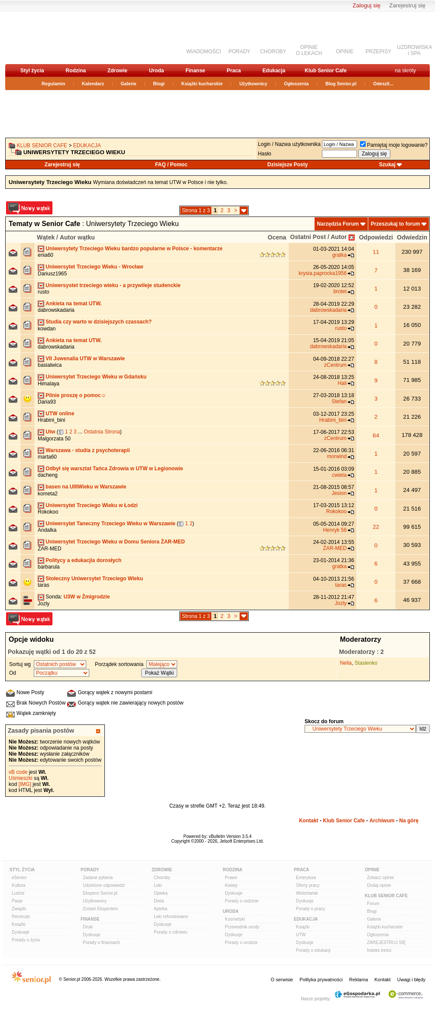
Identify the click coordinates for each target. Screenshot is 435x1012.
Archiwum (382, 821)
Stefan (339, 401)
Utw (50, 432)
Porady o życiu (26, 940)
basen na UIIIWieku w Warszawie (85, 487)
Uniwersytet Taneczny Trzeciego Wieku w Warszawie (110, 524)
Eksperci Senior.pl (100, 893)
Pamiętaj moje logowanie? (394, 145)
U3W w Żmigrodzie (87, 597)
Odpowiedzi (376, 237)
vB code (18, 772)
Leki (158, 885)
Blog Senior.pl (341, 83)
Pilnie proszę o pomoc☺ (75, 395)
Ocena (277, 237)
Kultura (19, 885)
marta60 (47, 457)
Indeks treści (379, 950)
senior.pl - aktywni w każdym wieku (51, 37)
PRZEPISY (378, 51)
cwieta (339, 475)
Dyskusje (20, 932)
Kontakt (308, 821)
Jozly (43, 604)
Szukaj (387, 165)
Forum (373, 903)
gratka (339, 255)
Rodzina (75, 71)
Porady (90, 869)
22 (376, 527)
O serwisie (282, 979)
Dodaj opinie (379, 885)
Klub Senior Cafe (326, 71)
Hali (342, 383)
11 (376, 252)
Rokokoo (48, 512)
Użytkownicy (253, 83)
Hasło (264, 154)
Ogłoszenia (296, 83)
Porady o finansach (101, 942)
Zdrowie (117, 71)
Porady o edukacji (313, 950)
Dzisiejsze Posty (287, 165)
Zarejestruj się (407, 5)
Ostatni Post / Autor (318, 236)
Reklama (358, 979)
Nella (345, 663)
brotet (340, 291)
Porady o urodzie (241, 942)
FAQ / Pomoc (171, 165)
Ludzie (18, 893)
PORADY (239, 51)
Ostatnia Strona (102, 432)
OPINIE (345, 51)
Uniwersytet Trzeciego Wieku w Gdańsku (95, 377)
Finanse (195, 71)
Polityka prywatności (321, 979)
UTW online (59, 414)
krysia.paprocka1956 (323, 273)
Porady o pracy (310, 908)
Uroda (156, 71)
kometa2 (48, 494)
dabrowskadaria (56, 310)
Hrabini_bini (51, 420)
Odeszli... (383, 83)
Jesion (339, 493)
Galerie (128, 83)
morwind (337, 456)
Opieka (161, 893)
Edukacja (274, 71)
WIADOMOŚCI (203, 51)
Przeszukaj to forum (395, 224)
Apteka (160, 908)
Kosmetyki (235, 919)
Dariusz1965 (52, 274)
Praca (234, 71)
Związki (19, 908)
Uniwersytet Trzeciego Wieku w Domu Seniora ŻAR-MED (115, 542)
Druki (88, 927)
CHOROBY (273, 51)
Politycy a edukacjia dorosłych (83, 560)
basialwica (50, 365)
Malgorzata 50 (54, 439)
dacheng (48, 475)
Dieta (159, 901)
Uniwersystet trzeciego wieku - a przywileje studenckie (112, 285)
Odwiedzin (412, 237)
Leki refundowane (171, 916)
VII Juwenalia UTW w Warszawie (85, 359)
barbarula (49, 567)
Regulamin (53, 83)
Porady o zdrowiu (170, 932)
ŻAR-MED (50, 549)
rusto (43, 292)
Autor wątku (77, 237)
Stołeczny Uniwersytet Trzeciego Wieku (94, 579)
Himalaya (48, 384)
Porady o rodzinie (242, 901)
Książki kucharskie (201, 83)
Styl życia (32, 71)
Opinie (372, 869)
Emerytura (306, 877)
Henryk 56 (335, 530)
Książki (19, 924)
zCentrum (335, 365)
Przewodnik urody (242, 927)
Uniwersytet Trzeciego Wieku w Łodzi (91, 505)
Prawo (231, 877)
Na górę (409, 821)
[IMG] (25, 784)
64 (376, 435)
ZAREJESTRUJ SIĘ (386, 942)
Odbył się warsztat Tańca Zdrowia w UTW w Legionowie (114, 469)
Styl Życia (22, 869)
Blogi (159, 83)
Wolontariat (307, 893)
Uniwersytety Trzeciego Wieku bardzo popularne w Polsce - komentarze (133, 249)
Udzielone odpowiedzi (104, 885)
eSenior (19, 877)
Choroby (162, 877)
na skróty (405, 71)
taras (43, 585)
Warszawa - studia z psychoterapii (87, 450)
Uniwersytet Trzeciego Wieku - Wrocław (94, 267)
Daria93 (47, 402)
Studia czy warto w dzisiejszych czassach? (98, 322)
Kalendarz (93, 83)
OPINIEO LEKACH (309, 50)
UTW (301, 934)
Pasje (17, 901)
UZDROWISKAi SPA (414, 50)
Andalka (47, 530)
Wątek (46, 237)
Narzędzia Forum (338, 224)
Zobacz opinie (380, 877)
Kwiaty (231, 885)
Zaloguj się (366, 5)
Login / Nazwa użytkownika (289, 144)
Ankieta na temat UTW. (73, 304)
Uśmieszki (20, 778)
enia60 (45, 255)
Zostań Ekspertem (100, 908)
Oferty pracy (307, 885)
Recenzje (21, 916)
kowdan (46, 329)
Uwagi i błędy (411, 979)
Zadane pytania (98, 877)
